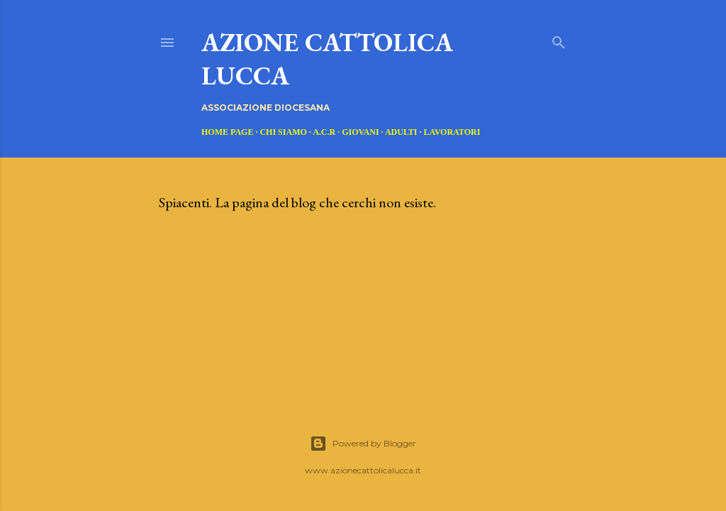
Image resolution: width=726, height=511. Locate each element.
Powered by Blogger (363, 443)
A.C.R (324, 132)
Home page (227, 132)
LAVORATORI (452, 132)
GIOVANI (360, 132)
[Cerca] (558, 39)
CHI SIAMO (282, 132)
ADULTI (401, 132)
